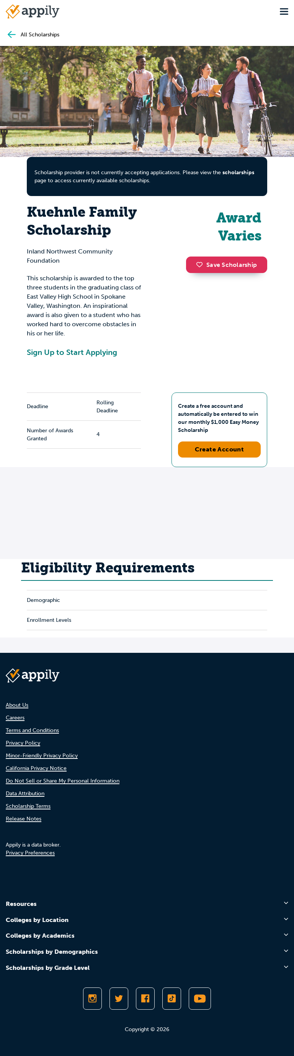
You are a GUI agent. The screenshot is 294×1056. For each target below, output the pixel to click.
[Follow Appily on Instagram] (92, 998)
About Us (17, 705)
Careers (15, 717)
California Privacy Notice (36, 768)
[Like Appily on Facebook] (145, 998)
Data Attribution (25, 793)
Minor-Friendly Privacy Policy (42, 755)
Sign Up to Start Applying (72, 352)
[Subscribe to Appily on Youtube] (200, 998)
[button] (201, 265)
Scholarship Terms (28, 806)
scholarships (238, 172)
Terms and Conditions (32, 730)
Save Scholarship (226, 264)
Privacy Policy (23, 743)
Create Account (219, 449)
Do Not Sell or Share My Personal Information (62, 781)
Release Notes (23, 819)
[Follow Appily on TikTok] (171, 998)
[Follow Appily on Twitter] (118, 998)
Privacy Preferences (30, 853)
